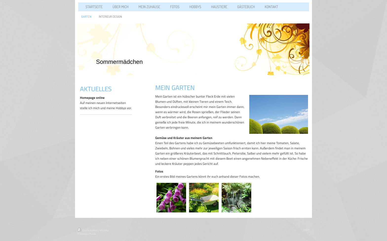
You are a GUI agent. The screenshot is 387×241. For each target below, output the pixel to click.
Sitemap (104, 230)
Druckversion (87, 230)
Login (306, 229)
